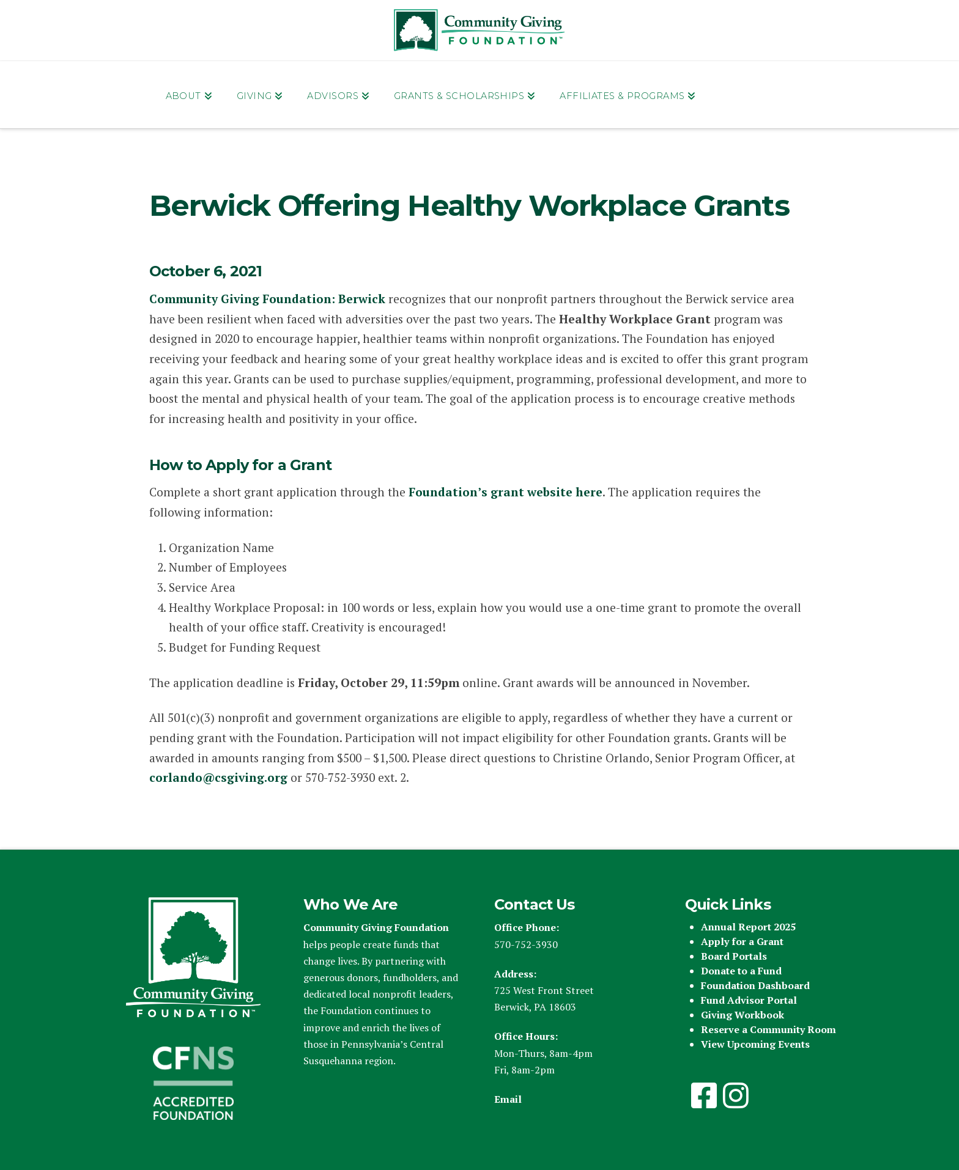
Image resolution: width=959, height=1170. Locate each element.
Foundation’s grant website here (505, 491)
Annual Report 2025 (748, 926)
